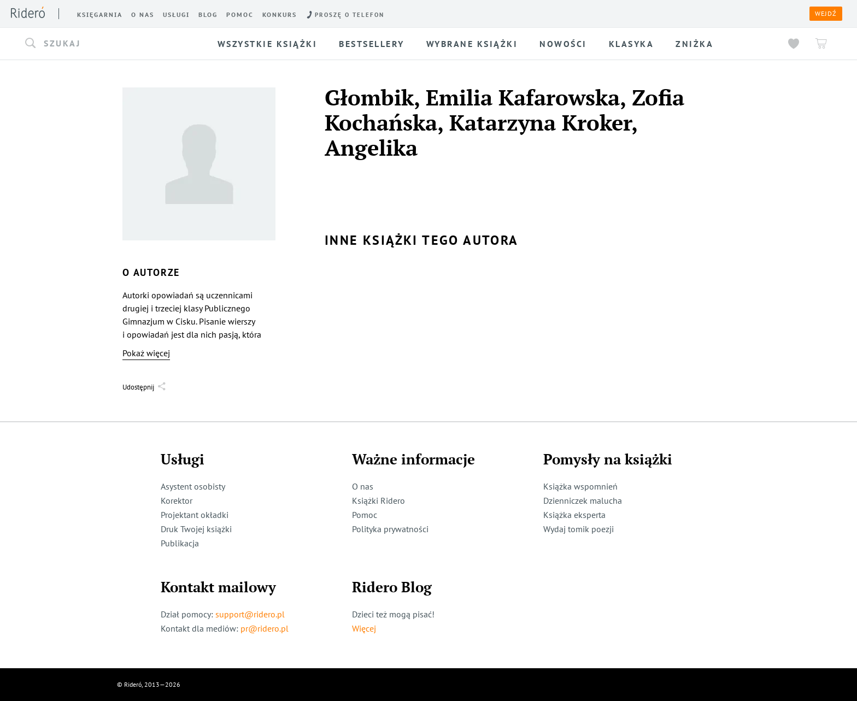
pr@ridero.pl (264, 628)
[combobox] (107, 44)
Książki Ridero (378, 500)
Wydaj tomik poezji (578, 528)
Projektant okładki (194, 514)
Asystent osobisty (193, 486)
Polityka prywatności (390, 528)
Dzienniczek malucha (582, 500)
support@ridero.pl (250, 614)
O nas (362, 486)
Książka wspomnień (580, 486)
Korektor (176, 500)
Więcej (364, 628)
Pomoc (364, 514)
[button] (107, 44)
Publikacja (180, 543)
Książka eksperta (574, 514)
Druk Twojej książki (196, 528)
